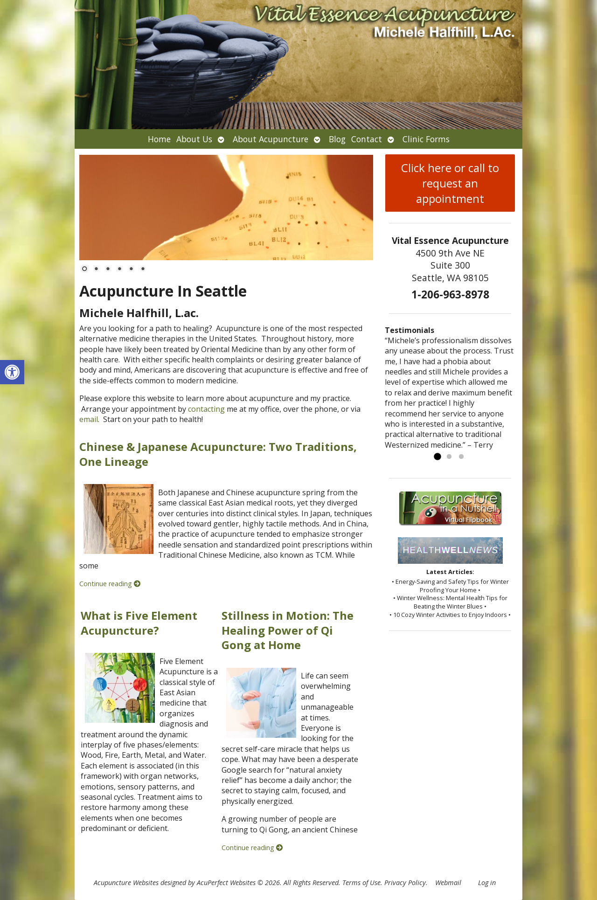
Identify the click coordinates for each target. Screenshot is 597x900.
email (88, 419)
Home (159, 139)
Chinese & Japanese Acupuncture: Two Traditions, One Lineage (218, 454)
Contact (366, 139)
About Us (194, 139)
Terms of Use (361, 882)
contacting (206, 409)
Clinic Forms (426, 139)
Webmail (448, 882)
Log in (487, 882)
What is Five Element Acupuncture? (139, 622)
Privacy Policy (405, 882)
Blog (337, 139)
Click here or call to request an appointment (450, 183)
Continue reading (109, 583)
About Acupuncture (270, 139)
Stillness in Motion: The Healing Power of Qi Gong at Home (288, 630)
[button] (12, 372)
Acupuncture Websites (126, 882)
